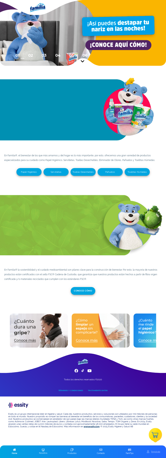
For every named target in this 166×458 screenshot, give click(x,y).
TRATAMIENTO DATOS (98, 390)
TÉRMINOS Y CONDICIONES (70, 390)
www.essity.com (92, 426)
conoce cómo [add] (83, 290)
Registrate (155, 451)
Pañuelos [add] (110, 172)
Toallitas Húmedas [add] (137, 172)
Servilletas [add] (56, 172)
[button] (14, 451)
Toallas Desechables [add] (83, 172)
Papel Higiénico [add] (29, 172)
